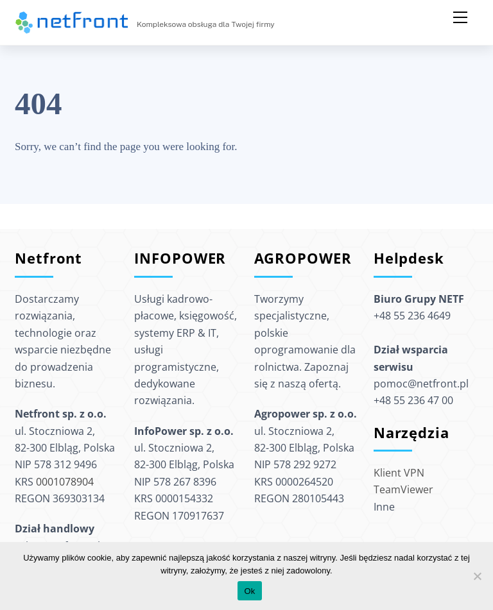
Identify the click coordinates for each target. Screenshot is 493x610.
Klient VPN (399, 473)
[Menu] (460, 17)
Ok (249, 591)
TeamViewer (403, 489)
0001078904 (65, 482)
